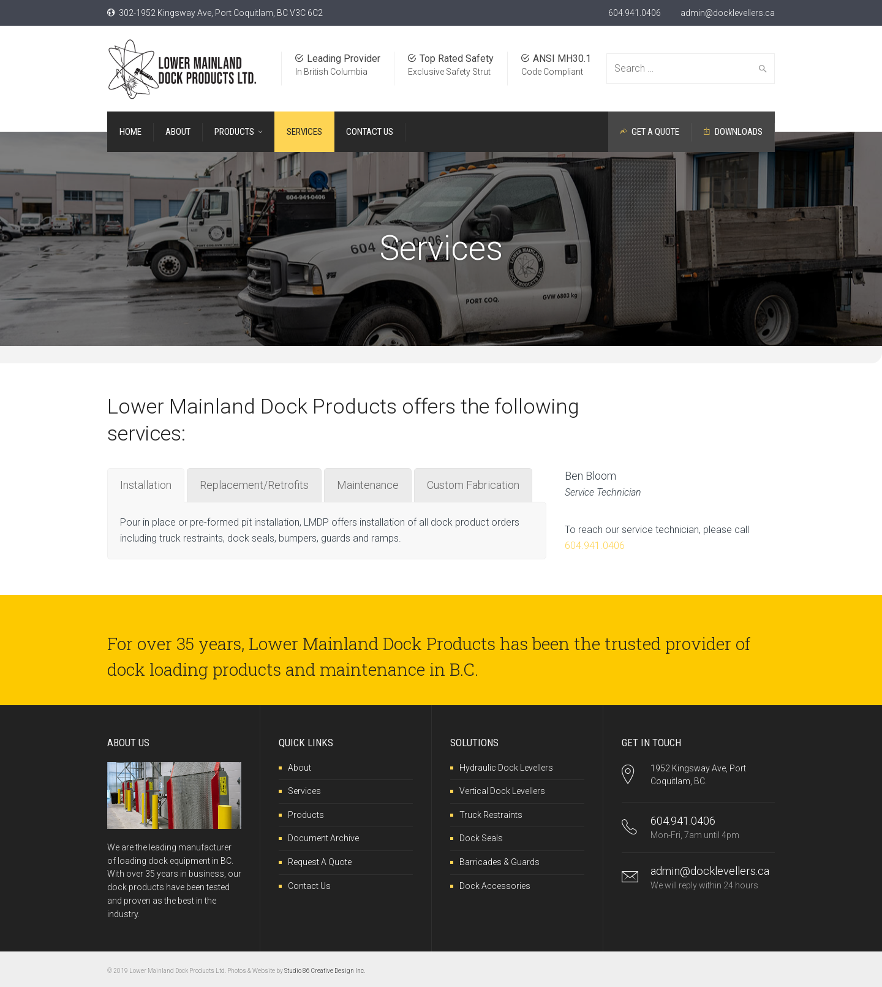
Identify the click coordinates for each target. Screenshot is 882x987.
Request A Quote (320, 862)
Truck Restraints (490, 815)
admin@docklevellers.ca (727, 13)
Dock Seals (481, 838)
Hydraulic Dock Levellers (506, 768)
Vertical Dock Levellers (502, 791)
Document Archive (323, 838)
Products (306, 815)
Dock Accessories (494, 886)
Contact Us (309, 886)
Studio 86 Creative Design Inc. (324, 970)
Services (304, 791)
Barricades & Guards (499, 862)
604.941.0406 (634, 13)
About (299, 768)
